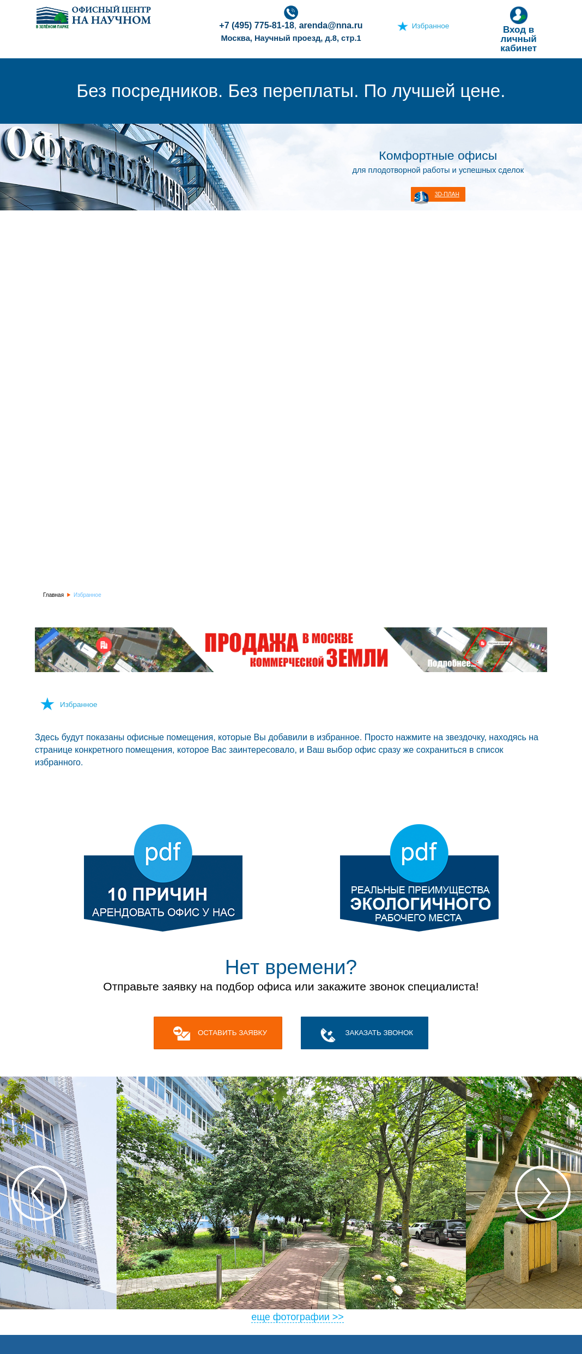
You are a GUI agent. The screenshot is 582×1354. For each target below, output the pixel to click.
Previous (39, 1193)
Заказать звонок (379, 1033)
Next (543, 1193)
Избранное (431, 26)
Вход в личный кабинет (518, 29)
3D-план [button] (447, 194)
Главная (53, 595)
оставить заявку (232, 1033)
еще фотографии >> (297, 1316)
